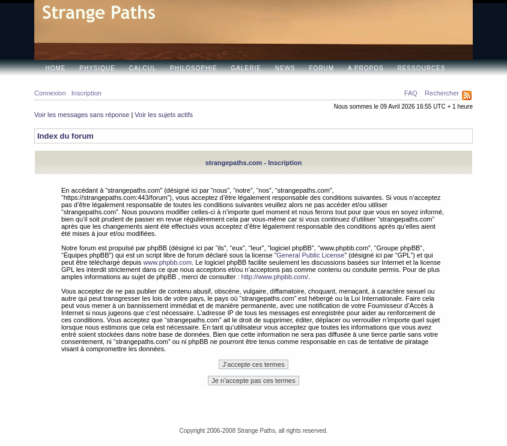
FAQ (410, 93)
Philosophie (193, 68)
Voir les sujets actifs (164, 114)
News (285, 68)
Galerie (246, 68)
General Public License (310, 255)
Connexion (50, 93)
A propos (366, 68)
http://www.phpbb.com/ (274, 276)
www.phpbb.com (167, 262)
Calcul (142, 68)
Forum (322, 68)
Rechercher (442, 93)
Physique (97, 68)
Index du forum (65, 135)
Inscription (86, 93)
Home (56, 68)
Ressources (421, 68)
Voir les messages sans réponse (81, 114)
